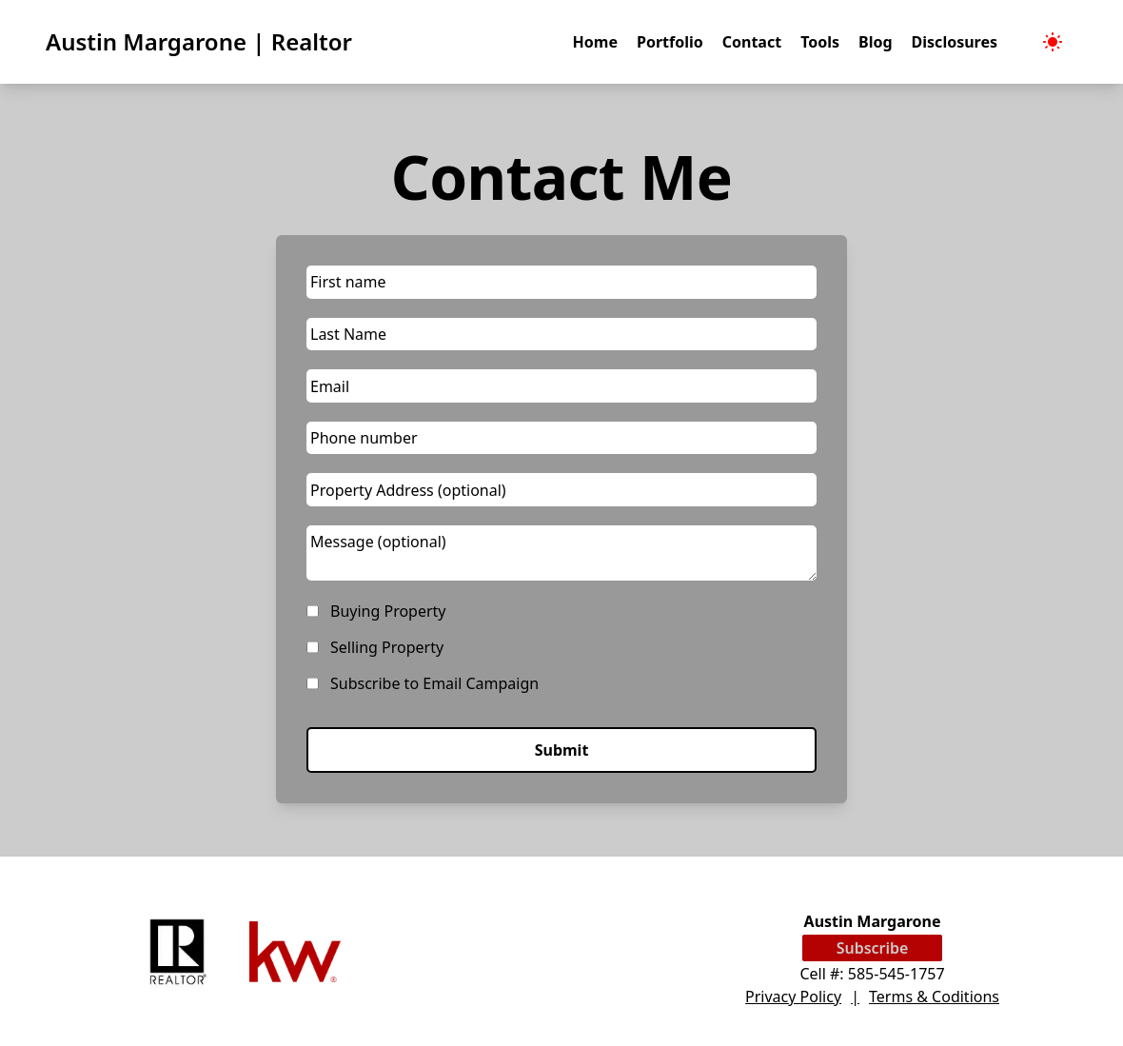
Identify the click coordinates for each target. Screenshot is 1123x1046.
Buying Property (388, 611)
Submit (562, 750)
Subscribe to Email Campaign (434, 683)
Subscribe (873, 947)
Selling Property (386, 647)
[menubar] (1052, 42)
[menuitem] (1053, 42)
